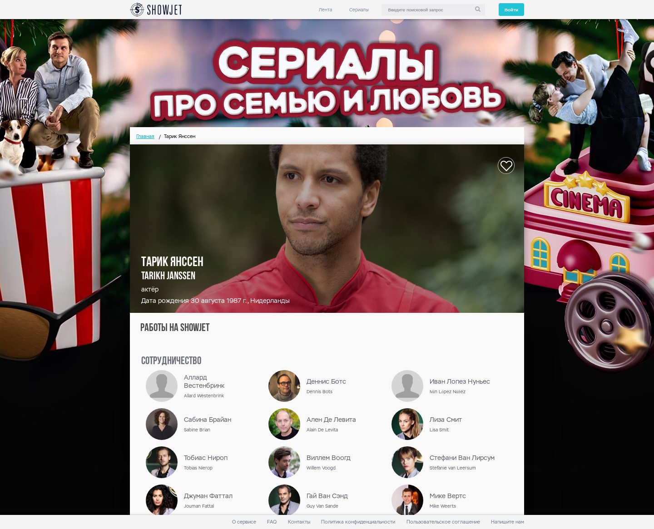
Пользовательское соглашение (443, 522)
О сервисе (244, 522)
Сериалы (359, 10)
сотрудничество (171, 361)
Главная (145, 136)
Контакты (299, 522)
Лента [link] (325, 10)
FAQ (272, 522)
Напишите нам (507, 522)
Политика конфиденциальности (358, 522)
